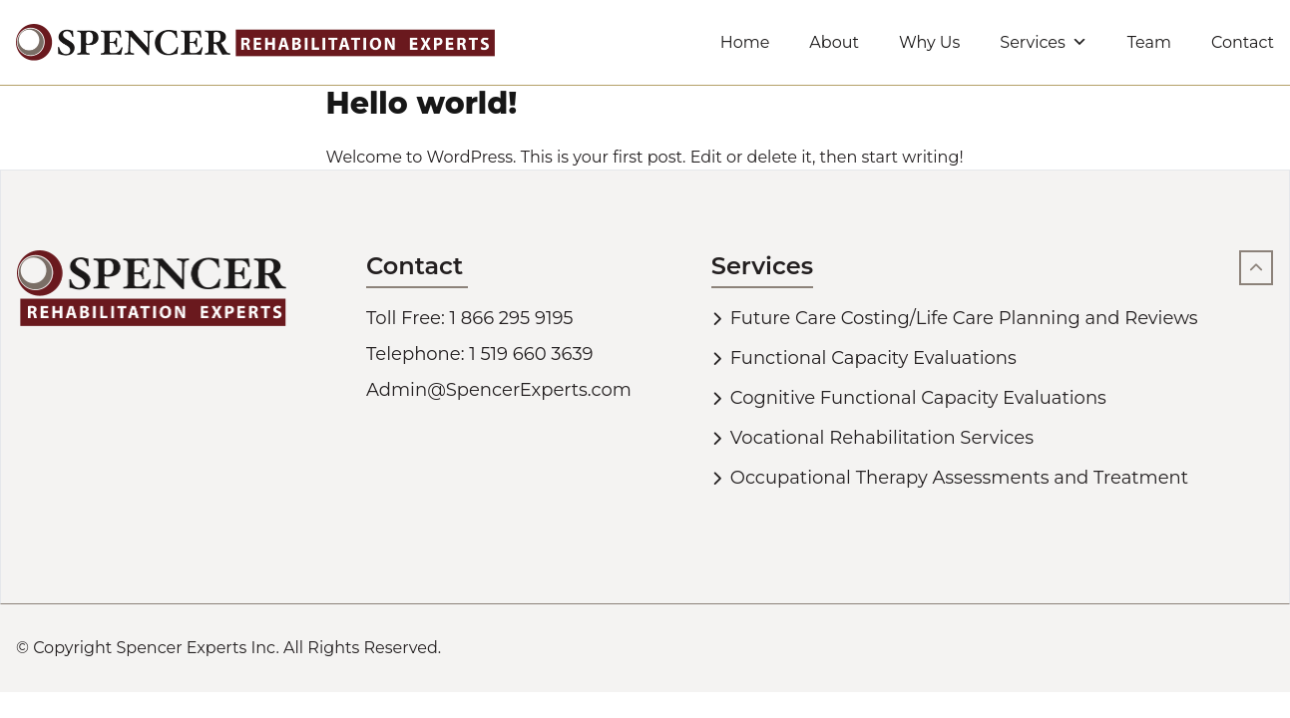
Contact (1242, 42)
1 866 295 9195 (512, 318)
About (834, 42)
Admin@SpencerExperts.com (499, 390)
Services (1043, 42)
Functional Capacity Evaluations (873, 358)
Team (1149, 42)
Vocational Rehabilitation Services (882, 438)
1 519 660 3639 (531, 354)
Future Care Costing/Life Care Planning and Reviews (964, 318)
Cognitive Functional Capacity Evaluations (918, 398)
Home (745, 42)
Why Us (929, 42)
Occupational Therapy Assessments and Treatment (959, 478)
